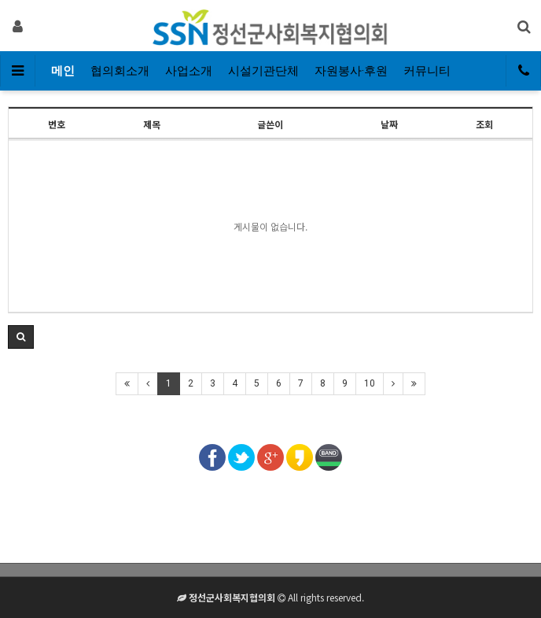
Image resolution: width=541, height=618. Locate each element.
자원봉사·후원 (351, 71)
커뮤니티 (427, 71)
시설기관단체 (263, 71)
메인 (63, 71)
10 (369, 383)
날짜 (389, 124)
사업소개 (188, 71)
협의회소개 (119, 71)
